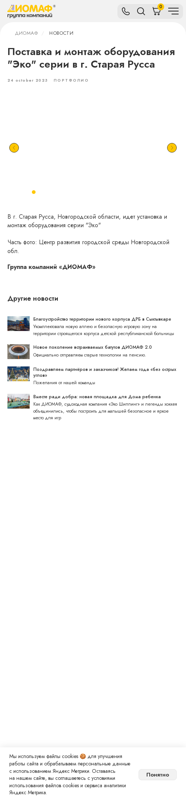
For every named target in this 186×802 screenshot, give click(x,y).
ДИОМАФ (26, 33)
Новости (61, 33)
